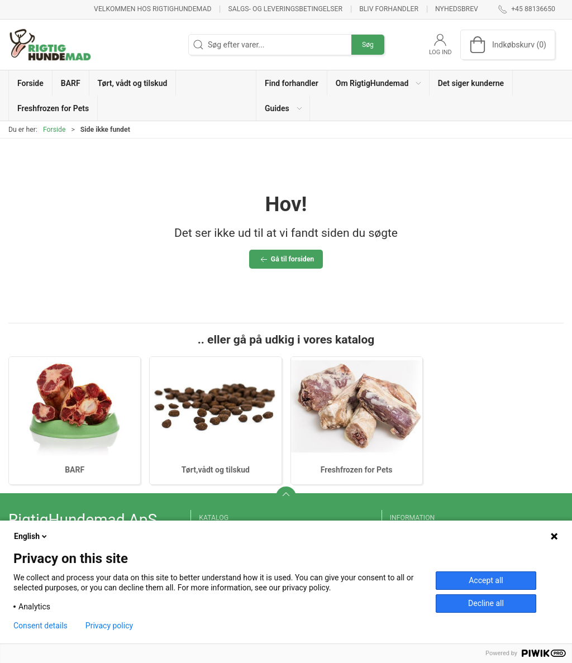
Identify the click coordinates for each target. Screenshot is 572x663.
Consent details (40, 625)
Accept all (486, 580)
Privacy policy (109, 625)
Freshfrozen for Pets (357, 469)
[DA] (50, 44)
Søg (368, 45)
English (31, 536)
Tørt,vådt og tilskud (216, 469)
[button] (378, 83)
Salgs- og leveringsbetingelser (285, 9)
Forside (54, 129)
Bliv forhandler (388, 9)
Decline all (486, 603)
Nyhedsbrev (456, 9)
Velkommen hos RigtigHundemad (152, 9)
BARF (74, 469)
